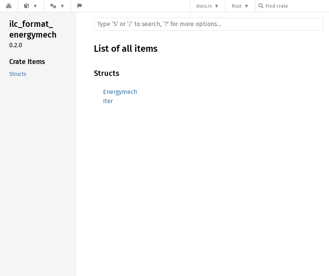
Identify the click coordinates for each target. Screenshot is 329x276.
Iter (108, 101)
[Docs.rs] (9, 6)
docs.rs (204, 6)
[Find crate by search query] (297, 6)
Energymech (120, 91)
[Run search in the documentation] (208, 24)
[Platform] (57, 6)
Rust (237, 6)
